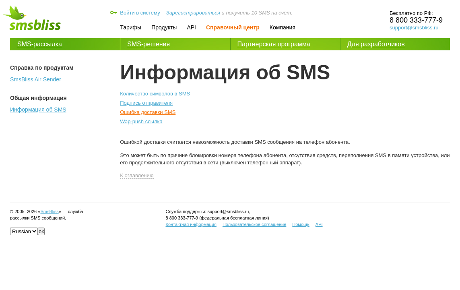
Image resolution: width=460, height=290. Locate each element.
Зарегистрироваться (193, 13)
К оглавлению (136, 175)
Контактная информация (191, 224)
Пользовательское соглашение (254, 224)
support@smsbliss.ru (414, 28)
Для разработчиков (376, 44)
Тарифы (130, 27)
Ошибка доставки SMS (147, 112)
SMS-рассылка (39, 44)
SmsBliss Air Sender (35, 79)
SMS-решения (148, 44)
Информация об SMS (38, 109)
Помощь (300, 224)
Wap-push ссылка (141, 121)
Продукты (164, 27)
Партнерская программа (273, 44)
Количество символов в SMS (155, 94)
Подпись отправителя (146, 103)
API (191, 27)
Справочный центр (233, 27)
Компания (282, 27)
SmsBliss (49, 211)
